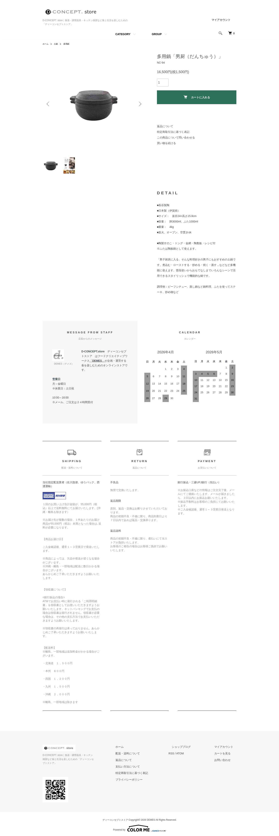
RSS (184, 755)
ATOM (192, 755)
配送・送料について (143, 755)
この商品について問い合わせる (176, 137)
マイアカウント (221, 19)
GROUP (157, 34)
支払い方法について (143, 768)
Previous (48, 104)
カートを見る (225, 755)
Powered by (139, 826)
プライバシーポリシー (144, 782)
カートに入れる (196, 97)
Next (139, 104)
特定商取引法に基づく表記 (173, 131)
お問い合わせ (225, 762)
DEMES (97, 363)
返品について (165, 126)
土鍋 (57, 43)
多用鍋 (68, 43)
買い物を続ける (166, 143)
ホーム (46, 43)
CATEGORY (122, 34)
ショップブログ (190, 749)
